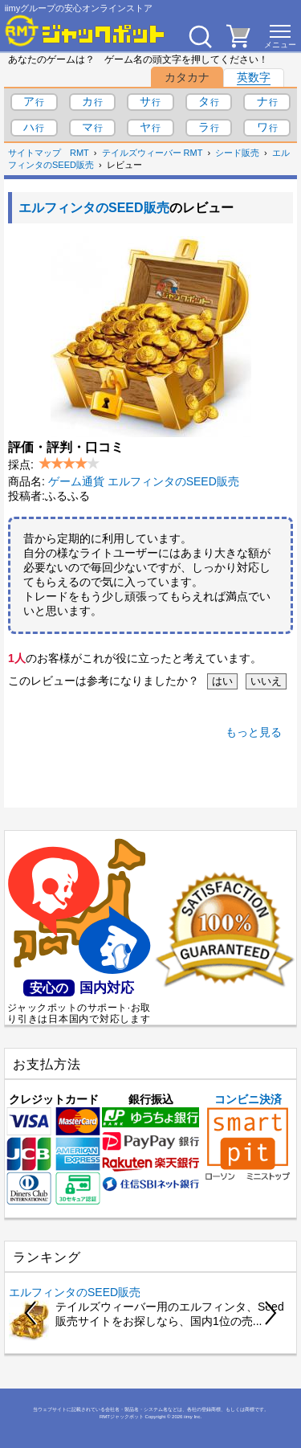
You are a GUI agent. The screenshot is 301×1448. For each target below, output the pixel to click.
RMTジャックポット (122, 1416)
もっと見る (254, 732)
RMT (79, 152)
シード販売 (237, 152)
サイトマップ (34, 152)
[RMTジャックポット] (85, 30)
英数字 (253, 77)
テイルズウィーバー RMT (152, 152)
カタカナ (187, 77)
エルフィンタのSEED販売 (93, 208)
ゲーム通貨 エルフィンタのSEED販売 (143, 481)
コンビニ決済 (247, 1136)
